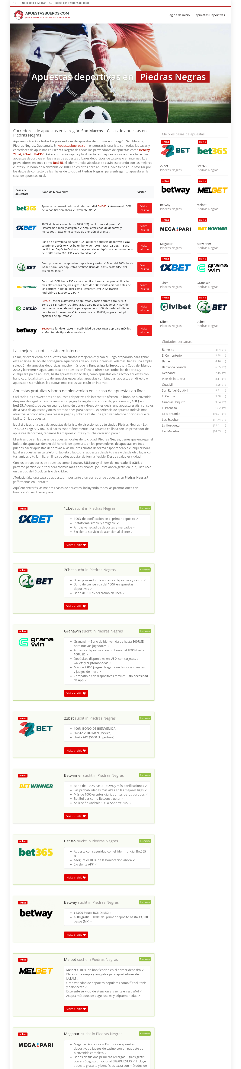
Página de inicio (179, 15)
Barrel (194, 361)
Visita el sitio (144, 214)
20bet (27, 154)
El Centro (194, 396)
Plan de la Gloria (194, 379)
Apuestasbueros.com (73, 145)
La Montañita (194, 414)
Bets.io (45, 369)
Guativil (194, 384)
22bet (17, 154)
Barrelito (194, 349)
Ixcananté (194, 373)
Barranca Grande (194, 367)
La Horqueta (194, 425)
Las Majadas (194, 431)
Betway (144, 150)
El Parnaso (194, 408)
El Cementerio (194, 355)
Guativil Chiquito (194, 402)
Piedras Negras (102, 593)
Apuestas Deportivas (210, 15)
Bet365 (39, 154)
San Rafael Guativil (194, 390)
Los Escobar (194, 419)
